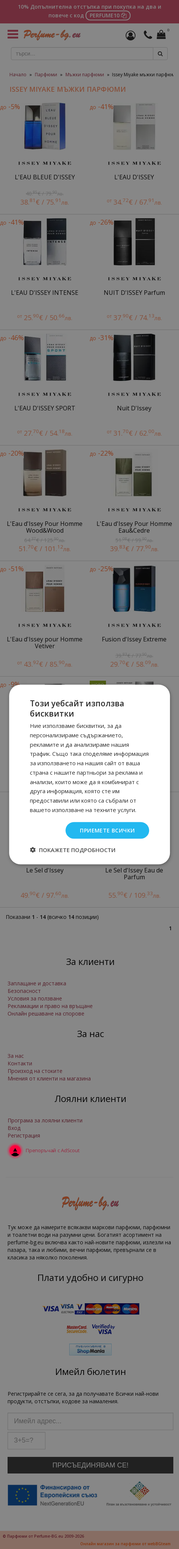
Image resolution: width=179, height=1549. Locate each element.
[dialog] (89, 774)
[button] (72, 849)
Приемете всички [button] (107, 830)
